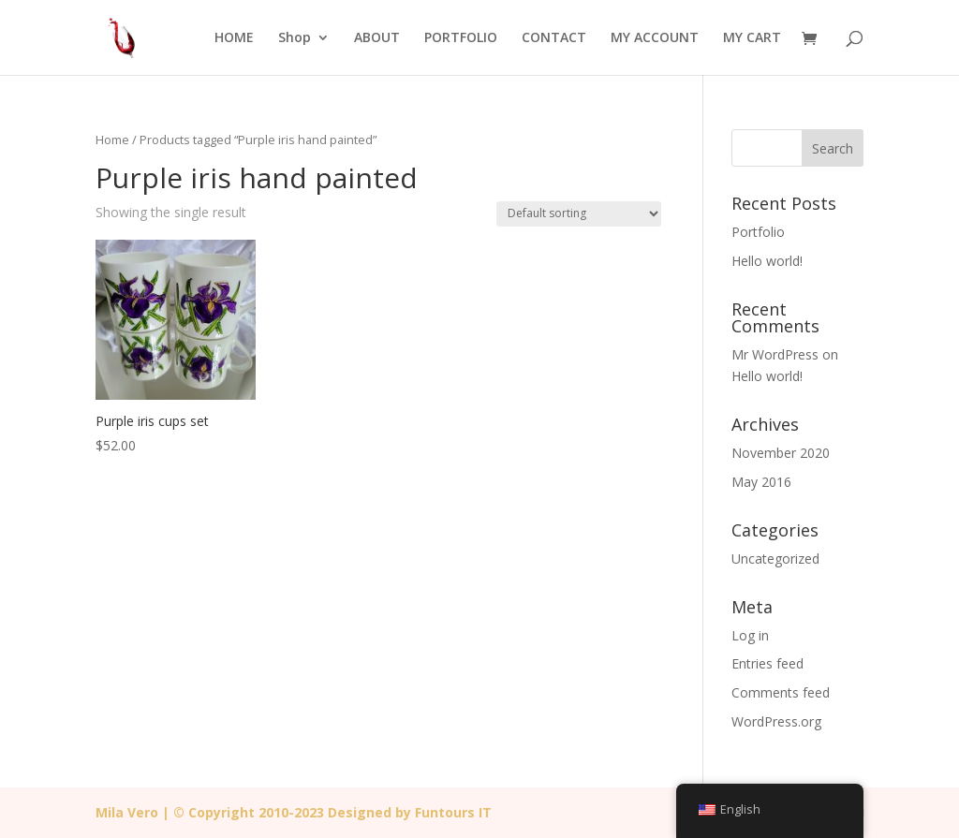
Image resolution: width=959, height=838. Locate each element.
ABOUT (377, 38)
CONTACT (554, 38)
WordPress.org (776, 721)
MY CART (752, 38)
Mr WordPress (775, 354)
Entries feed (767, 663)
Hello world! (767, 261)
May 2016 (761, 482)
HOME (234, 38)
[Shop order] (578, 214)
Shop (294, 38)
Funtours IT (453, 812)
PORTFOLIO (460, 38)
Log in (750, 635)
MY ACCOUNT (655, 38)
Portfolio (758, 232)
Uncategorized (775, 558)
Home (112, 139)
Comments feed (780, 692)
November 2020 (780, 453)
